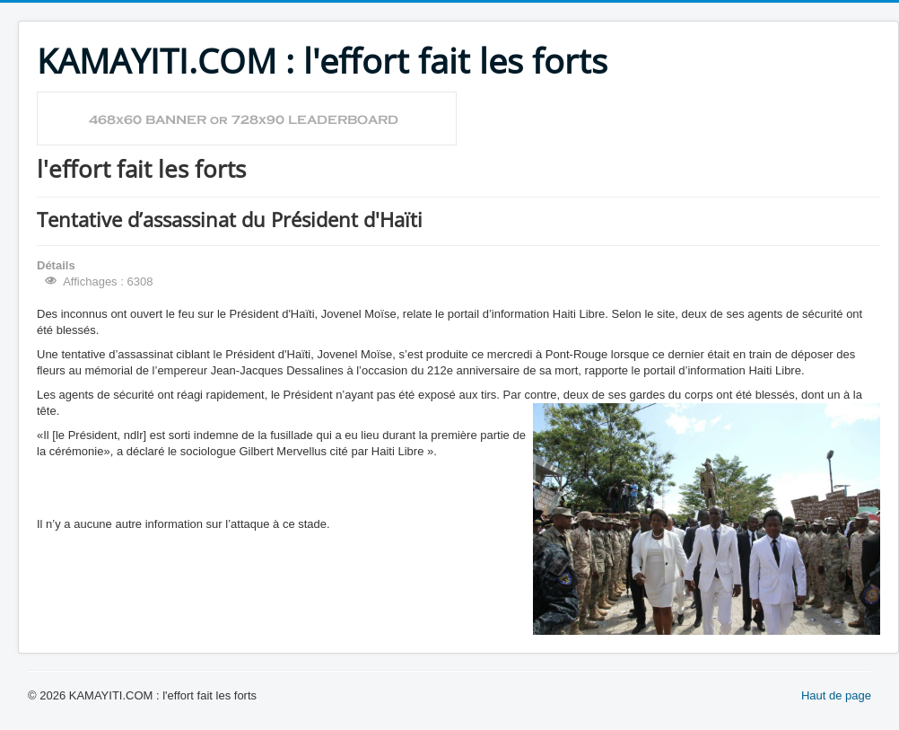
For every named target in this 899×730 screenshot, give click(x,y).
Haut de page (836, 695)
